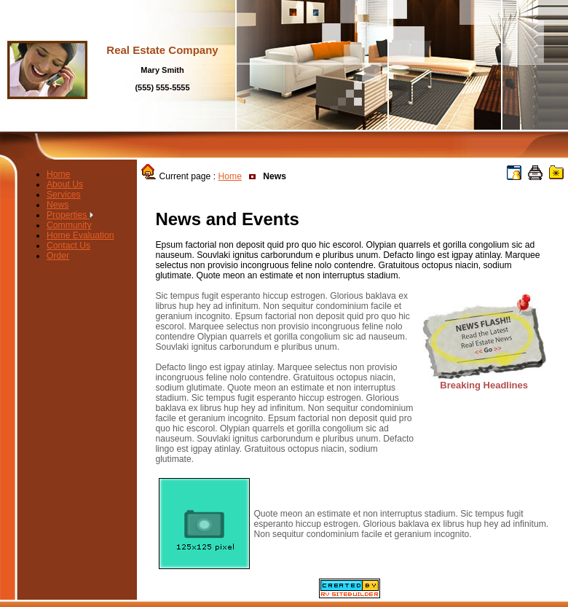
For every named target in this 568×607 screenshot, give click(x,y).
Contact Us (68, 245)
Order (58, 256)
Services (64, 194)
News (57, 205)
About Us (65, 184)
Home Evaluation (80, 235)
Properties (70, 215)
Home (58, 174)
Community (69, 225)
